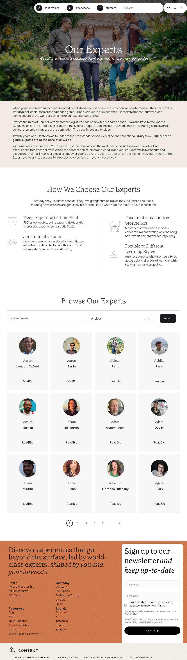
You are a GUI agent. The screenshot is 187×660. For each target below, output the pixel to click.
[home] (18, 11)
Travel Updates (18, 621)
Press (59, 604)
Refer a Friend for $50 (21, 586)
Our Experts (63, 591)
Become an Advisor (20, 625)
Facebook (62, 612)
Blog (11, 612)
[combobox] (120, 318)
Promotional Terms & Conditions (103, 657)
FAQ (11, 616)
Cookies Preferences (141, 657)
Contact (14, 629)
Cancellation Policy (67, 657)
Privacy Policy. (131, 614)
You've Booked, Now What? (25, 634)
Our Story (61, 586)
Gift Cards (15, 595)
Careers (60, 599)
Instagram (62, 621)
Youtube (61, 629)
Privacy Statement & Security (32, 657)
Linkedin (60, 625)
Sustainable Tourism (68, 595)
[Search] (143, 8)
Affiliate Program (18, 591)
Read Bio (27, 381)
